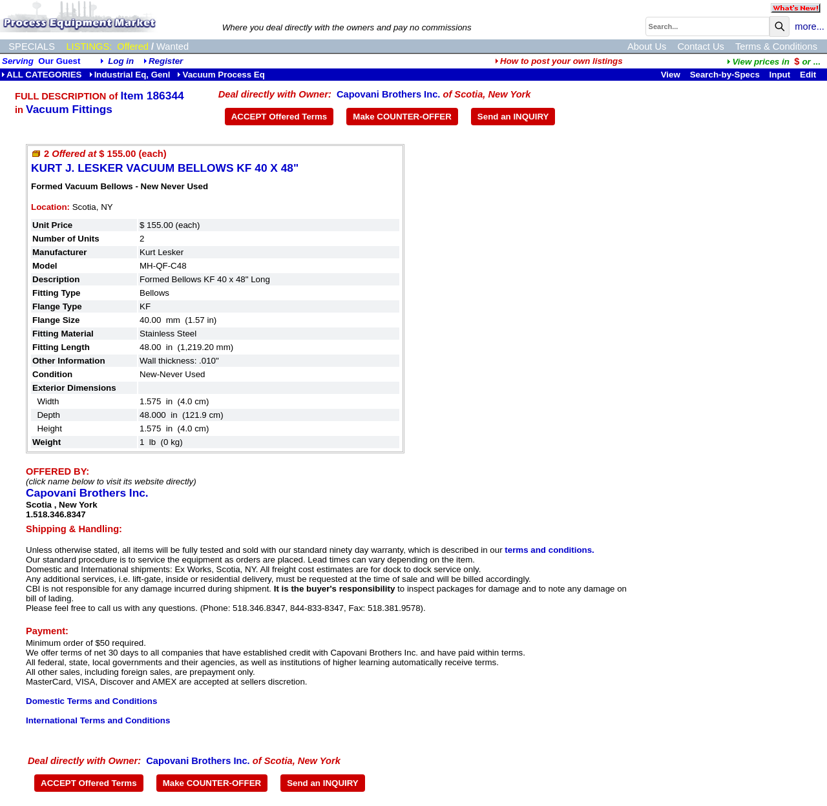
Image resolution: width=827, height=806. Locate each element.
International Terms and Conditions (98, 720)
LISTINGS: (89, 46)
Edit (809, 74)
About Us (646, 46)
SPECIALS (31, 46)
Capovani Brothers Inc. (388, 94)
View (670, 74)
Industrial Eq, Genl (130, 74)
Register (166, 61)
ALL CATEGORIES (41, 74)
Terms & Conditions (776, 46)
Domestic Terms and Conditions (91, 701)
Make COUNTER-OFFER (402, 116)
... (773, 62)
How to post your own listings (559, 61)
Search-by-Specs (725, 74)
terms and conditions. (549, 550)
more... (809, 26)
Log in (121, 61)
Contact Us (700, 46)
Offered (133, 46)
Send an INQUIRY (513, 116)
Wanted (172, 46)
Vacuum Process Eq (220, 74)
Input (780, 74)
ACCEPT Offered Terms (279, 116)
